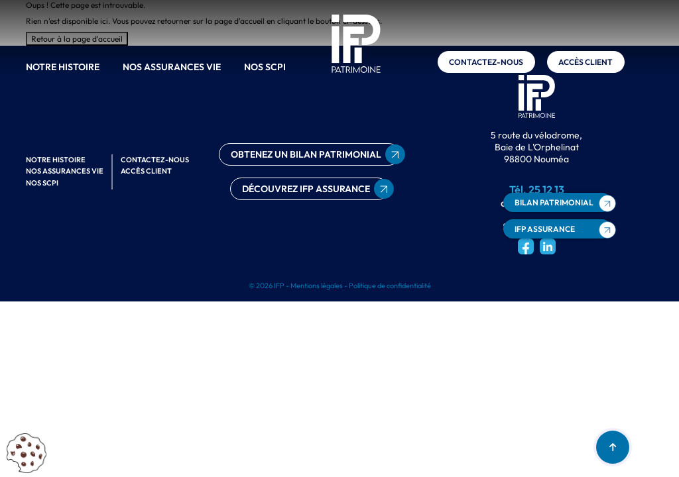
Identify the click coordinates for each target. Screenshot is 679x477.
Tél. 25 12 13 (536, 189)
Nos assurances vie (172, 67)
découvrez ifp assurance (306, 189)
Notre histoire (62, 67)
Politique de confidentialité (390, 285)
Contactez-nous (486, 62)
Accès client (585, 62)
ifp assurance (545, 229)
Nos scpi (265, 67)
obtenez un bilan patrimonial (306, 154)
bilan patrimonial (554, 202)
